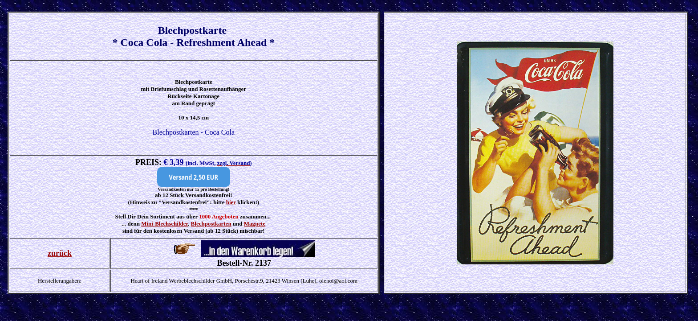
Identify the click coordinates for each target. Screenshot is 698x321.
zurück (60, 253)
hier (231, 202)
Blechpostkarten (211, 223)
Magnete (254, 223)
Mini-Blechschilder (164, 223)
